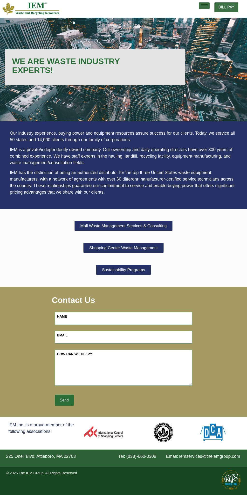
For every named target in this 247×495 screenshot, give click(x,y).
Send (64, 400)
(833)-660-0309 (141, 456)
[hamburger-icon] (204, 5)
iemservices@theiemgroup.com (209, 456)
